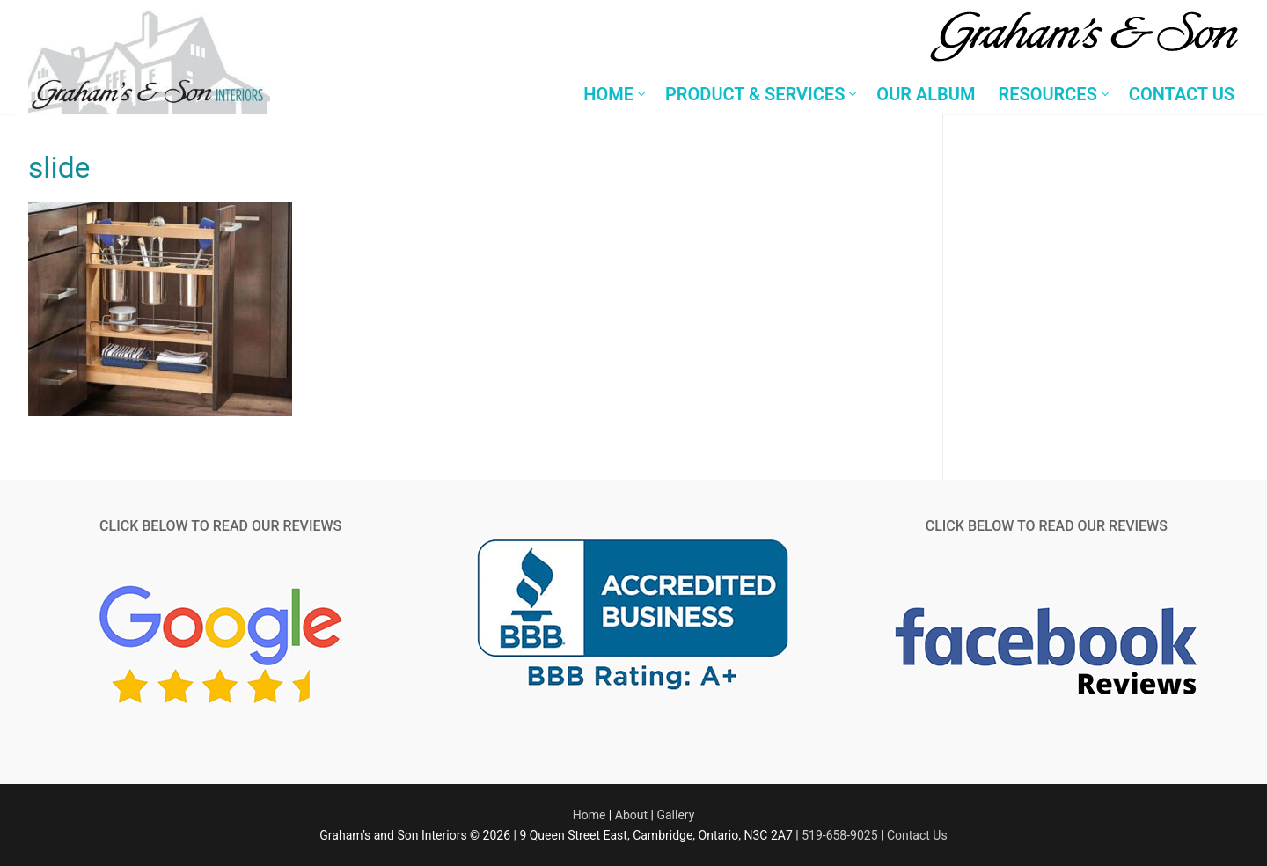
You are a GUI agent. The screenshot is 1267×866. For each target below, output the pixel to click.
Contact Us (917, 835)
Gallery (675, 815)
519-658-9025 (839, 835)
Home (589, 815)
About (631, 815)
